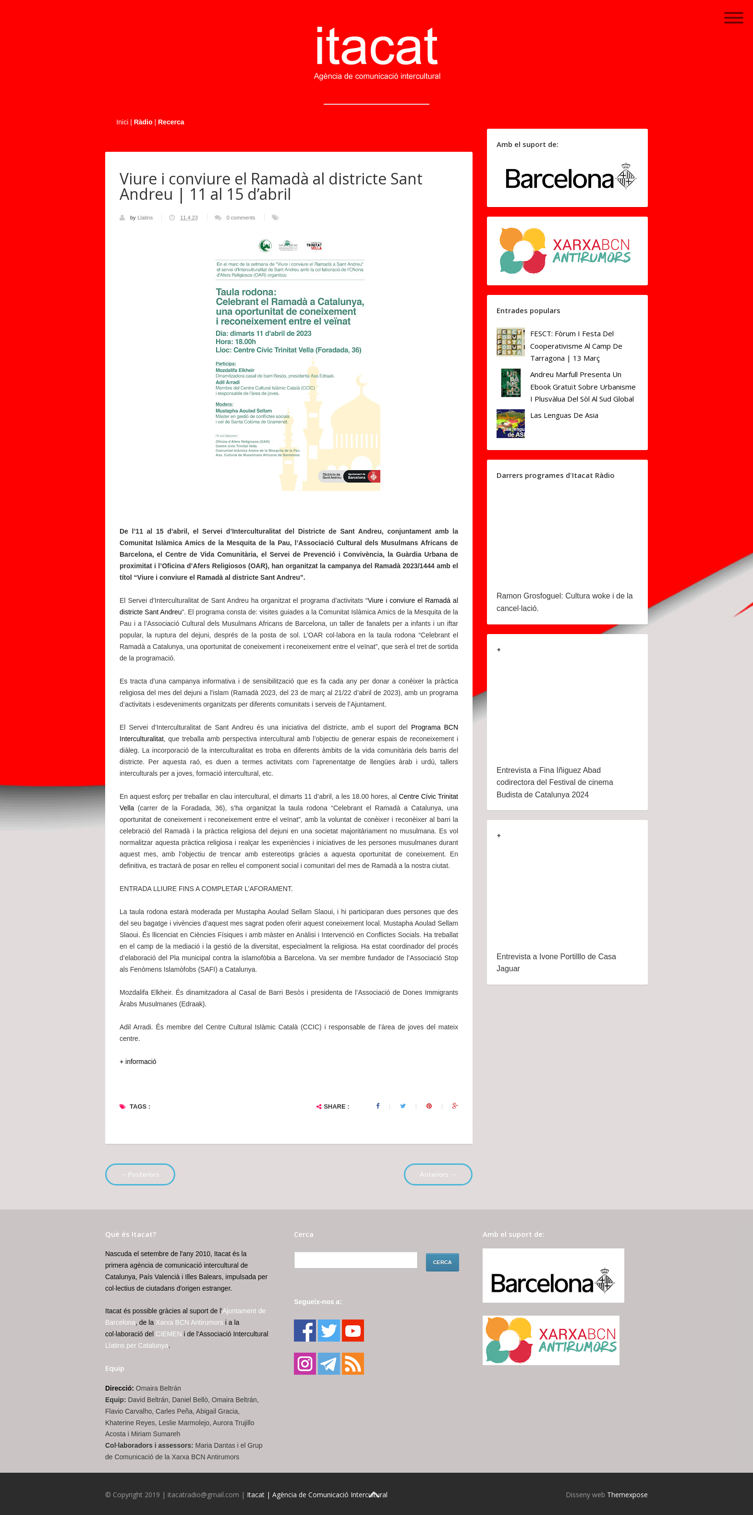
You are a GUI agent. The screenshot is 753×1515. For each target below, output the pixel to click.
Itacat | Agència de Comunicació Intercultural (317, 1494)
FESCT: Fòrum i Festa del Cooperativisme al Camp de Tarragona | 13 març (576, 346)
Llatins (145, 217)
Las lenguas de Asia (564, 415)
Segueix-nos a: (318, 1302)
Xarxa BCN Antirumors (189, 1322)
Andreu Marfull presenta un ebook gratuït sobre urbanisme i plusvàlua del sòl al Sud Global (583, 386)
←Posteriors (140, 1174)
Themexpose (627, 1494)
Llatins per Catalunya (137, 1345)
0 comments (241, 217)
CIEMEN (169, 1334)
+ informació (139, 1061)
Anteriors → (438, 1174)
